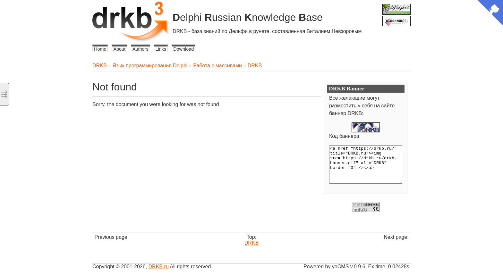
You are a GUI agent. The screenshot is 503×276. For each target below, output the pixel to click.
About (119, 49)
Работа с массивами (217, 65)
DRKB (99, 65)
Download (183, 49)
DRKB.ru (159, 266)
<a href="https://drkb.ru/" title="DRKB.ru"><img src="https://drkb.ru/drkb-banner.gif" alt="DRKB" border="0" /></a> (365, 164)
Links (161, 49)
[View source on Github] (490, 13)
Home (100, 49)
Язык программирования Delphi (149, 65)
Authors (140, 49)
